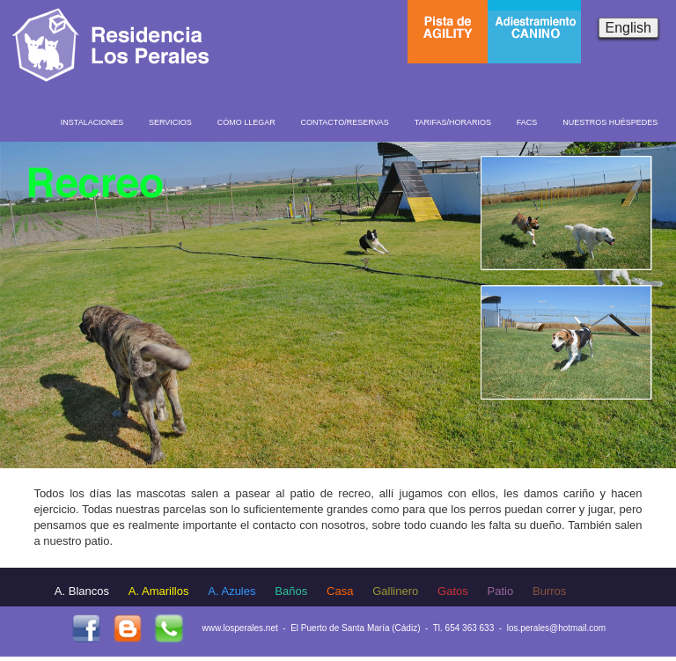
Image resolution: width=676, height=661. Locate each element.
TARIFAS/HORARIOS (453, 122)
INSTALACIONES (92, 122)
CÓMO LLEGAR (246, 122)
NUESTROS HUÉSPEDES (610, 122)
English (628, 27)
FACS (527, 122)
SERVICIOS (170, 122)
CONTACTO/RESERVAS (344, 122)
